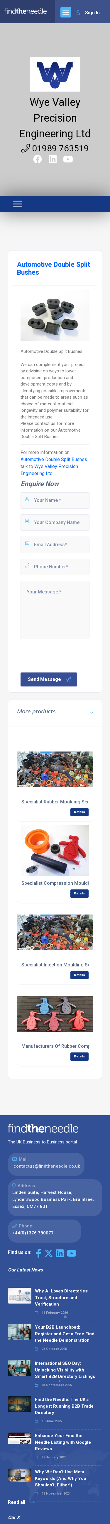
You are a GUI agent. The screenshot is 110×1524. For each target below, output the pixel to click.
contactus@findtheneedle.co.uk (46, 1166)
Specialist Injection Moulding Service (61, 965)
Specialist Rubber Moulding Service (59, 802)
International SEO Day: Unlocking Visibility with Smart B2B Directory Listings (65, 1370)
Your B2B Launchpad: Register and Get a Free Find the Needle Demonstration (64, 1334)
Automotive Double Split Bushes (54, 459)
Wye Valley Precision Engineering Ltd (55, 118)
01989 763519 (55, 148)
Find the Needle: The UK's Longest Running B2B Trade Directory (64, 1406)
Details (79, 812)
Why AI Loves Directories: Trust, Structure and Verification (62, 1297)
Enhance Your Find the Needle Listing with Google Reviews (63, 1442)
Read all (21, 1502)
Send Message (49, 679)
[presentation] (64, 655)
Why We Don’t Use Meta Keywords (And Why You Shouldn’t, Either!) (60, 1478)
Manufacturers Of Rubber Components (63, 1046)
